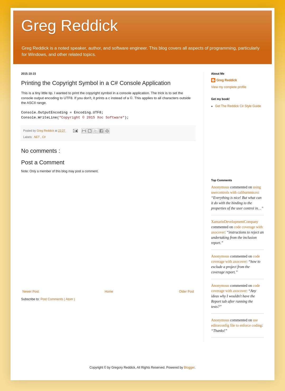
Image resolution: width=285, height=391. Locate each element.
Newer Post (30, 292)
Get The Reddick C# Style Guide (238, 106)
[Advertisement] (237, 143)
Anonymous (220, 187)
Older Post (186, 292)
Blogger (189, 367)
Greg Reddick (69, 25)
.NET (36, 138)
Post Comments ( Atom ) (57, 300)
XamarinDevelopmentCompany (234, 222)
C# (44, 138)
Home (109, 292)
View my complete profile (228, 87)
